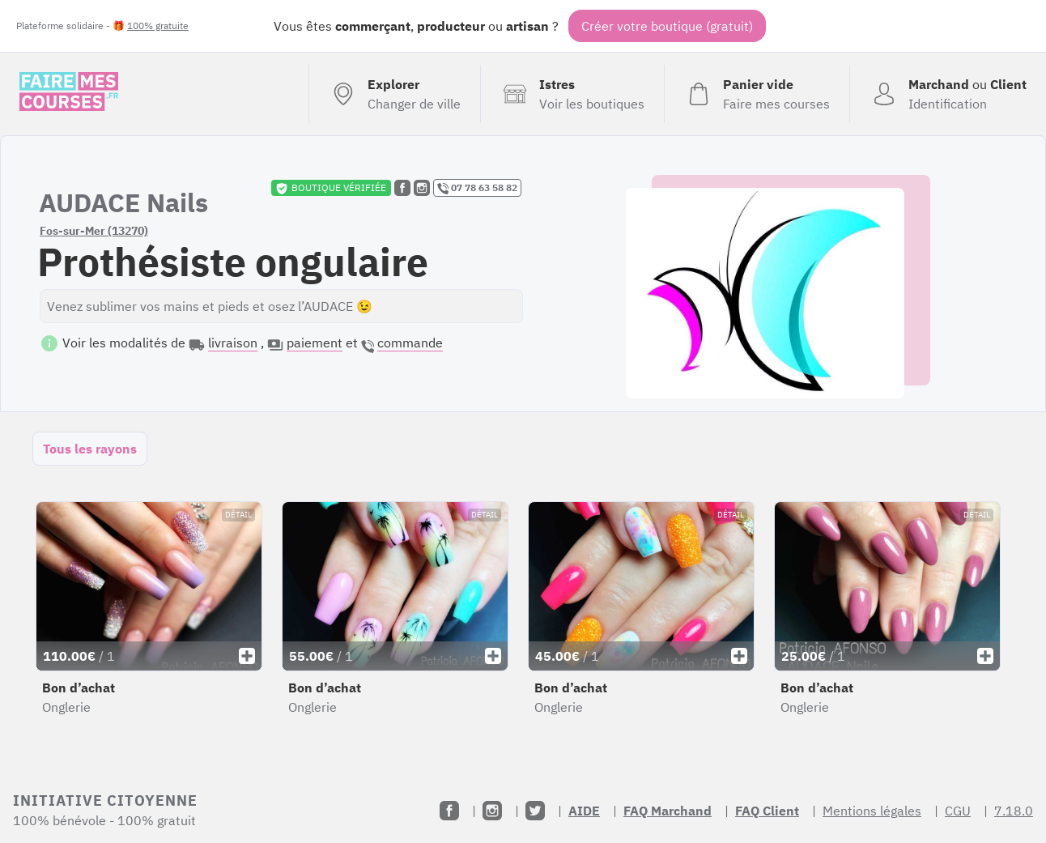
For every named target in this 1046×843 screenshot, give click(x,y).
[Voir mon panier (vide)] (756, 94)
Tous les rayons (90, 449)
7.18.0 (1013, 811)
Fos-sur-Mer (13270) (94, 231)
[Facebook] (449, 811)
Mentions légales (872, 811)
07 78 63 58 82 (477, 187)
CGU (958, 811)
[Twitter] (535, 811)
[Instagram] (492, 811)
